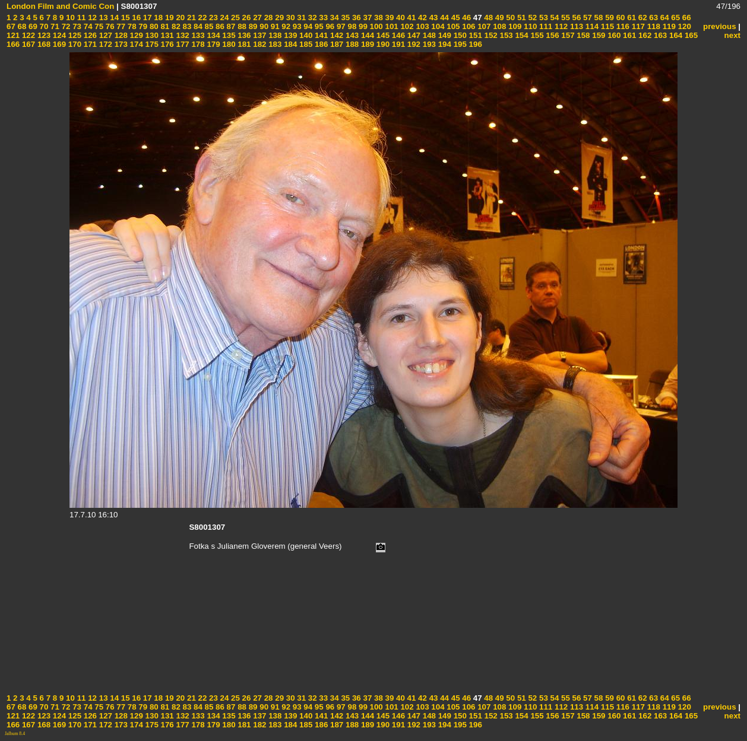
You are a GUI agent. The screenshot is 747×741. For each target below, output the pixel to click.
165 (690, 35)
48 (487, 17)
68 (21, 26)
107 (483, 26)
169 (58, 44)
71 (53, 26)
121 (13, 35)
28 (267, 17)
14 (113, 17)
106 (468, 26)
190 (382, 44)
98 (351, 26)
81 (164, 26)
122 (27, 35)
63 (653, 17)
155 (536, 35)
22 (201, 17)
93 (296, 26)
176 (166, 44)
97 (340, 26)
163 (659, 35)
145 (382, 35)
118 (652, 26)
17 (146, 17)
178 (197, 44)
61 (631, 17)
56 (575, 17)
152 (490, 35)
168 (42, 44)
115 (606, 26)
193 (428, 44)
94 (307, 26)
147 (412, 35)
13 (102, 17)
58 (597, 17)
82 (175, 26)
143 (351, 35)
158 (582, 35)
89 (252, 26)
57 (586, 17)
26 (245, 17)
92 (285, 26)
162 (643, 35)
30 (289, 17)
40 (399, 17)
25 (234, 17)
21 (190, 17)
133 (197, 35)
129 (135, 35)
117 (637, 26)
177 (181, 44)
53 (542, 17)
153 (505, 35)
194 (443, 44)
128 (120, 35)
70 (43, 26)
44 (443, 17)
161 (628, 35)
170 (73, 44)
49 (498, 17)
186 (320, 44)
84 (196, 26)
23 (212, 17)
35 (344, 17)
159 (598, 35)
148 (428, 35)
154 (520, 35)
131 (166, 35)
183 (274, 44)
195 (459, 44)
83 (186, 26)
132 (181, 35)
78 (131, 26)
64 (663, 17)
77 (120, 26)
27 (256, 17)
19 (168, 17)
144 (366, 35)
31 (300, 17)
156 (551, 35)
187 (335, 44)
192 (412, 44)
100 (375, 26)
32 (311, 17)
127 (104, 35)
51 (520, 17)
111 (544, 26)
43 (432, 17)
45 (454, 17)
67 (11, 26)
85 (208, 26)
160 (613, 35)
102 (406, 26)
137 (259, 35)
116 (621, 26)
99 (362, 26)
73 (75, 26)
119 (668, 26)
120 (683, 26)
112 (560, 26)
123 (42, 35)
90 (263, 26)
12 (91, 17)
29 (278, 17)
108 (498, 26)
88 (240, 26)
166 (13, 44)
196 (474, 44)
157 (567, 35)
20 (179, 17)
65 (674, 17)
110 (529, 26)
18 (157, 17)
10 (69, 17)
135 (228, 35)
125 (73, 35)
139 (289, 35)
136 (243, 35)
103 (421, 26)
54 (553, 17)
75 (98, 26)
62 (641, 17)
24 (223, 17)
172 (104, 44)
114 (591, 26)
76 (109, 26)
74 (87, 26)
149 (443, 35)
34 (333, 17)
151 (474, 35)
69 (31, 26)
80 (153, 26)
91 (274, 26)
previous (719, 26)
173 (120, 44)
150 (459, 35)
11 (80, 17)
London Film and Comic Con (60, 6)
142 (335, 35)
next (732, 35)
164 (674, 35)
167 (27, 44)
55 (564, 17)
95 (318, 26)
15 (124, 17)
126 (89, 35)
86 (218, 26)
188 (351, 44)
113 (575, 26)
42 (421, 17)
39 (388, 17)
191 (397, 44)
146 (397, 35)
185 (304, 44)
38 (377, 17)
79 (142, 26)
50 (509, 17)
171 (89, 44)
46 (465, 17)
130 (151, 35)
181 (243, 44)
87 (230, 26)
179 (212, 44)
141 (320, 35)
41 (410, 17)
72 (65, 26)
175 (151, 44)
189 (366, 44)
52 (531, 17)
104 (437, 26)
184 (289, 44)
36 (355, 17)
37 (366, 17)
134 (212, 35)
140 (304, 35)
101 (390, 26)
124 (58, 35)
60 (619, 17)
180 (228, 44)
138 (274, 35)
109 (513, 26)
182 (259, 44)
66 (685, 17)
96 (329, 26)
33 (322, 17)
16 (135, 17)
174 (135, 44)
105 (452, 26)
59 (608, 17)
